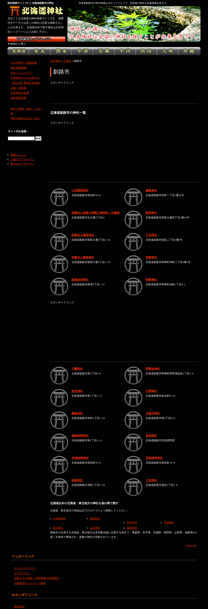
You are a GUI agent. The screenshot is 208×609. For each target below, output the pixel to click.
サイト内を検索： (18, 126)
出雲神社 (151, 386)
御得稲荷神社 (80, 431)
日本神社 (55, 56)
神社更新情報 (18, 63)
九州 (167, 47)
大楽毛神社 (153, 408)
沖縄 (189, 47)
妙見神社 (77, 386)
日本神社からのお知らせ (25, 73)
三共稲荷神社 (80, 186)
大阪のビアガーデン (22, 154)
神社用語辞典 (18, 93)
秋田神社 (58, 523)
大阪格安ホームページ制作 (30, 578)
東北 (39, 47)
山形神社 (95, 523)
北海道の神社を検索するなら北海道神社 (36, 11)
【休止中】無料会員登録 (25, 78)
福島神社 (132, 523)
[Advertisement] (124, 90)
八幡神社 (77, 364)
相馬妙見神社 (80, 275)
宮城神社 (169, 518)
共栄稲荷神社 (80, 453)
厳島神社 (151, 186)
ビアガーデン (22, 568)
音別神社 (151, 431)
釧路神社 (77, 475)
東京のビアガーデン (22, 159)
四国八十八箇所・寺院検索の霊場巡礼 (36, 573)
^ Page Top (190, 540)
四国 (146, 47)
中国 (124, 47)
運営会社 (19, 602)
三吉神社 (151, 230)
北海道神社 (59, 514)
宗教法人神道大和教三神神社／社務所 (96, 208)
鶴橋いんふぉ (18, 150)
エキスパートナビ (24, 563)
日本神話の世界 (20, 88)
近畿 (103, 47)
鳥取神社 (151, 208)
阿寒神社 (151, 253)
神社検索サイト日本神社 (36, 39)
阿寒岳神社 (153, 364)
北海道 (18, 47)
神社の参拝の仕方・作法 (25, 113)
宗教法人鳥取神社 (83, 230)
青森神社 (95, 514)
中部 (82, 47)
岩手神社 (132, 518)
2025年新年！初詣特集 (24, 58)
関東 (61, 47)
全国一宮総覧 (18, 83)
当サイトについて (21, 68)
